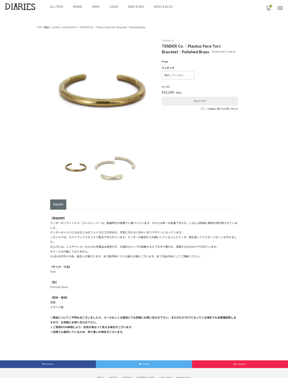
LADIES (114, 6)
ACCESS (113, 368)
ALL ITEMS (57, 6)
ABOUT (100, 368)
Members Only (183, 368)
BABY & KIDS (136, 6)
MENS (96, 6)
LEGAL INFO (165, 368)
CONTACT (127, 368)
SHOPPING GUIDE (145, 368)
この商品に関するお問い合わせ (219, 107)
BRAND (78, 6)
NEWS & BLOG (163, 6)
